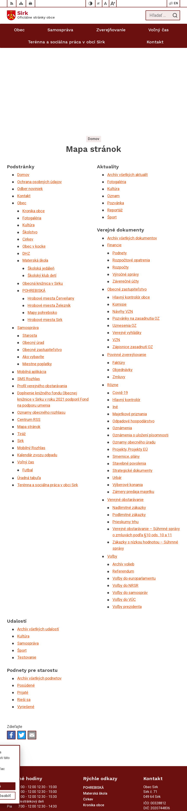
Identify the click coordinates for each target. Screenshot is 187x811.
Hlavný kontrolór (126, 315)
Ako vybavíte (33, 272)
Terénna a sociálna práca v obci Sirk (47, 400)
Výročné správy (126, 189)
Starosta (29, 251)
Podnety (120, 168)
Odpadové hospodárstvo (133, 336)
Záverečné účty (126, 196)
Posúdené (26, 600)
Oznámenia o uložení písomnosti (140, 350)
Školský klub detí (42, 191)
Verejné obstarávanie (125, 415)
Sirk (20, 356)
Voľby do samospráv (130, 508)
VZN (116, 255)
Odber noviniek (30, 104)
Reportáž (115, 125)
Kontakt (23, 111)
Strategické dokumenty (132, 386)
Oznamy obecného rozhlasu (41, 328)
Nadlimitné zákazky (129, 423)
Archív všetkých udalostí (38, 544)
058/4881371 (153, 735)
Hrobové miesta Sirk (45, 235)
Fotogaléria (31, 133)
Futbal (27, 385)
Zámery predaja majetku (133, 407)
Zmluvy (119, 292)
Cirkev (27, 154)
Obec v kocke (34, 161)
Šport (112, 132)
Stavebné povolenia (129, 378)
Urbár (117, 393)
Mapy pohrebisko (42, 228)
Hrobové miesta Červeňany (51, 213)
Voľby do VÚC (124, 515)
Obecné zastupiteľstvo (42, 265)
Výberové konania (128, 400)
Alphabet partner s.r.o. (64, 769)
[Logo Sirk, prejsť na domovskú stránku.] (31, 15)
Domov (23, 90)
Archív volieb (123, 479)
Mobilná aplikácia (31, 287)
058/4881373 (153, 730)
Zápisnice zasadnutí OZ (133, 262)
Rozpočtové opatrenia (131, 175)
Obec (21, 118)
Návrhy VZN (123, 227)
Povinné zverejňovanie (126, 270)
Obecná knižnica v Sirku (42, 199)
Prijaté (22, 608)
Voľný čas (25, 377)
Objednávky (123, 285)
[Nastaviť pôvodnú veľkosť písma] (105, 3)
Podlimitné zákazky (129, 430)
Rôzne (112, 300)
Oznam (113, 111)
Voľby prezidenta (127, 522)
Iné (115, 322)
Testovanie (26, 572)
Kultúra (28, 140)
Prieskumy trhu (126, 437)
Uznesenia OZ (124, 241)
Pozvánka (115, 118)
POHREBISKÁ (33, 206)
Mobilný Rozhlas (31, 363)
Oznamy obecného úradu (134, 357)
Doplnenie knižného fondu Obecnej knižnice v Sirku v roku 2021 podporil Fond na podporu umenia (53, 314)
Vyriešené (25, 622)
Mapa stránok (28, 342)
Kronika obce (33, 126)
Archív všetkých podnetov (39, 593)
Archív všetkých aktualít (127, 90)
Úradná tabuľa (29, 393)
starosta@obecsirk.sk (159, 740)
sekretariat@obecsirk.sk (161, 744)
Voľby (112, 471)
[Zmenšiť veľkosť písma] (98, 3)
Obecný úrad (33, 258)
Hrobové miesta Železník (49, 221)
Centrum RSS (28, 335)
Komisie (120, 219)
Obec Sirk (39, 774)
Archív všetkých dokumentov (132, 153)
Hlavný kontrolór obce (131, 212)
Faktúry (119, 278)
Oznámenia (122, 343)
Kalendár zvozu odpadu (37, 370)
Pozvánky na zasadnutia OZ (136, 233)
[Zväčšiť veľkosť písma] (112, 3)
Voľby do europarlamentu (134, 493)
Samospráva (28, 243)
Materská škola (35, 175)
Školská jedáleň (41, 183)
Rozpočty (121, 182)
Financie (114, 160)
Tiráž (21, 349)
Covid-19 (120, 308)
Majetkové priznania (130, 329)
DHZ (26, 169)
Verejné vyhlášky (127, 248)
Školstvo (29, 147)
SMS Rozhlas (28, 294)
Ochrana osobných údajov (39, 97)
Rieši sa (23, 615)
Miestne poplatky (37, 279)
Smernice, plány (126, 371)
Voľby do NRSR (125, 501)
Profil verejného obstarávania (42, 301)
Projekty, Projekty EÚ (130, 364)
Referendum (123, 486)
